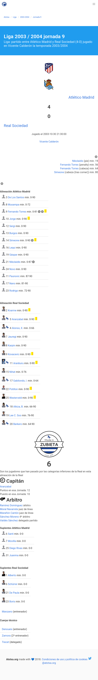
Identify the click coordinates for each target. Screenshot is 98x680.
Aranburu (18, 363)
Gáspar (13, 254)
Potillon (13, 389)
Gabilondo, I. (20, 380)
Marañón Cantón (9, 512)
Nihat (12, 371)
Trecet (5, 642)
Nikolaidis (77, 160)
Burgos (13, 233)
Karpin (11, 345)
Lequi (12, 247)
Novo (12, 269)
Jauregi (12, 336)
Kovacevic (13, 354)
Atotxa (6, 17)
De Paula (14, 592)
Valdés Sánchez (9, 520)
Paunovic (14, 276)
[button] (94, 4)
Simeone (59, 172)
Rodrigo (13, 290)
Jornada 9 (37, 17)
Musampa (13, 204)
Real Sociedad (16, 125)
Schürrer (12, 583)
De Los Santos (16, 197)
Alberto (12, 575)
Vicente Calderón (48, 141)
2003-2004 (24, 17)
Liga (15, 17)
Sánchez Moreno (9, 516)
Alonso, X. (17, 327)
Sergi (12, 225)
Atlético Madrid (81, 97)
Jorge (12, 218)
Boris (12, 601)
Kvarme (12, 310)
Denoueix (7, 629)
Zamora (6, 635)
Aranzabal (17, 319)
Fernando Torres (69, 164)
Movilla (12, 540)
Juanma (13, 555)
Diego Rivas (15, 548)
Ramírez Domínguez (11, 505)
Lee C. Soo (15, 415)
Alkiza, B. (18, 406)
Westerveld (15, 397)
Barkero (17, 424)
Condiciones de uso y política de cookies (64, 659)
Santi (11, 533)
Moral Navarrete (9, 509)
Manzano (7, 611)
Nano (12, 283)
